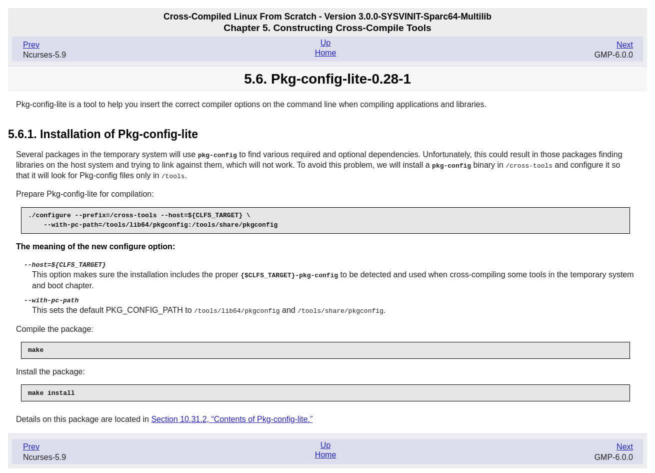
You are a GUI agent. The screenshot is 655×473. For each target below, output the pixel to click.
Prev (31, 45)
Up (325, 43)
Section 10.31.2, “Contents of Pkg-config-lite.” (231, 415)
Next (624, 45)
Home (325, 53)
